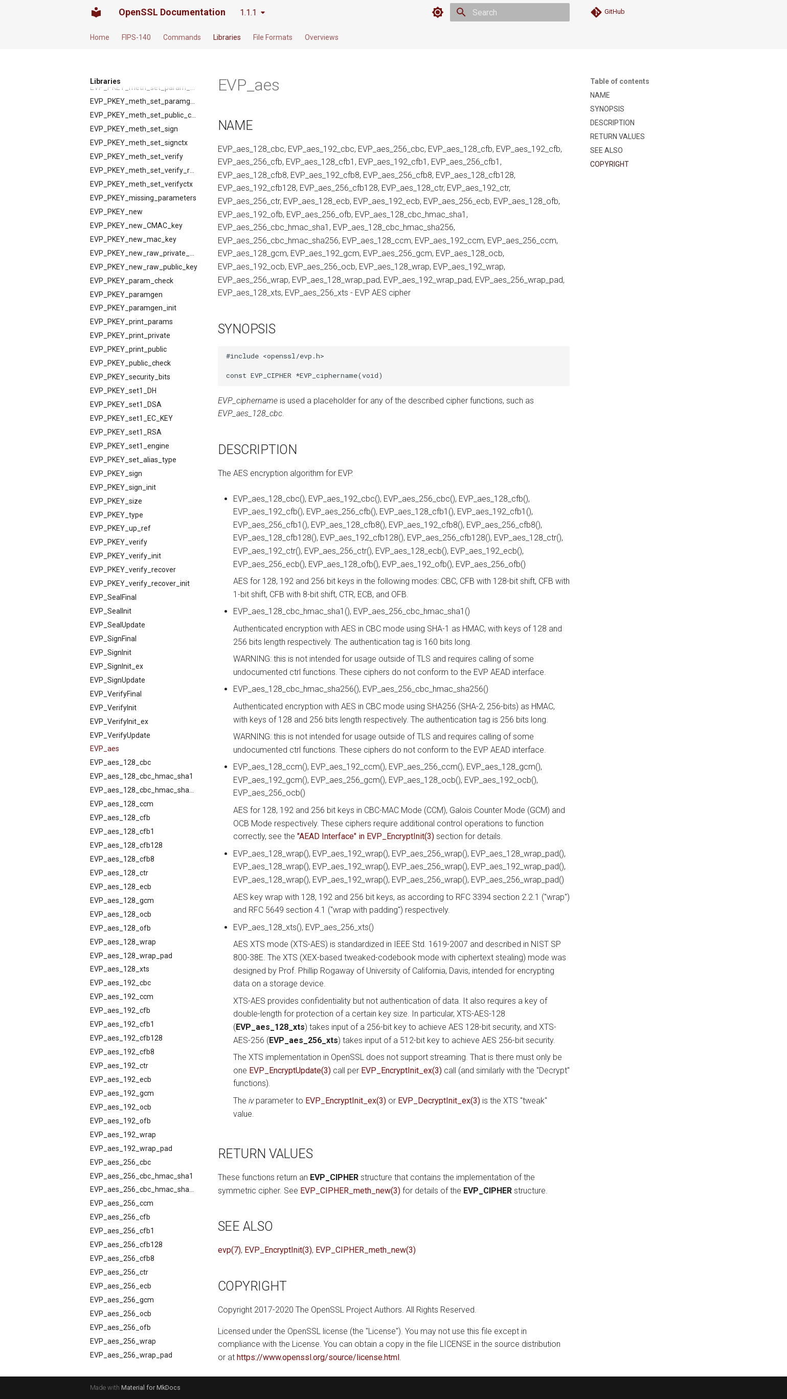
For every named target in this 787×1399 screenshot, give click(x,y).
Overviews (322, 37)
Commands (182, 37)
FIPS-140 (136, 37)
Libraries (227, 37)
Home (99, 37)
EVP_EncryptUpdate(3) (290, 1070)
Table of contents (619, 81)
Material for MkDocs (151, 1387)
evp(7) (229, 1250)
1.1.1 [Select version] (248, 12)
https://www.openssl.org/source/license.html (318, 1357)
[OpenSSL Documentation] (96, 12)
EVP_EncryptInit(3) (278, 1250)
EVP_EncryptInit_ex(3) (401, 1070)
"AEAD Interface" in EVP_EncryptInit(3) (365, 836)
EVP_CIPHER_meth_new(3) (350, 1190)
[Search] (510, 12)
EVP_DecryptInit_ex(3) (439, 1100)
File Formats (273, 37)
